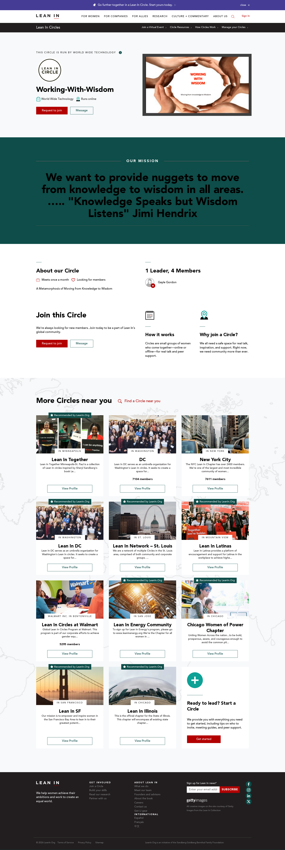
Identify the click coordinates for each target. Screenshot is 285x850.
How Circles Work (206, 27)
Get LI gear (140, 811)
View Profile (70, 488)
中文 (136, 826)
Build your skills (98, 790)
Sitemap (99, 843)
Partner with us (98, 798)
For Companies (116, 16)
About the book (143, 798)
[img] (69, 434)
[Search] (232, 16)
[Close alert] (245, 5)
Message (82, 110)
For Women (90, 16)
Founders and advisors (147, 794)
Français (139, 822)
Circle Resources (181, 27)
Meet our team (143, 790)
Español (138, 818)
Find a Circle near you (138, 401)
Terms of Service (65, 843)
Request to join (52, 110)
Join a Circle (96, 786)
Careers (138, 803)
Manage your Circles (235, 27)
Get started (203, 739)
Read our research (99, 794)
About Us (220, 16)
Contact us (140, 807)
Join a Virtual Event (154, 27)
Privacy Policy (84, 843)
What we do (141, 786)
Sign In (246, 16)
